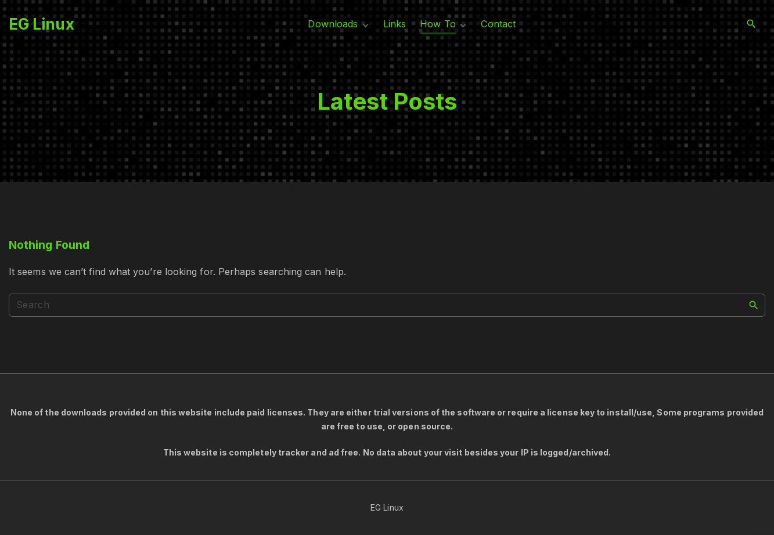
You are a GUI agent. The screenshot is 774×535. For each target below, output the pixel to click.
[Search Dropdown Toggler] (751, 24)
